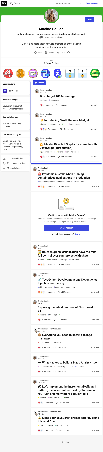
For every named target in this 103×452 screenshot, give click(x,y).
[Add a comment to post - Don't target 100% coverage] (46, 105)
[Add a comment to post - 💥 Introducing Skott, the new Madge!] (48, 129)
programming (59, 366)
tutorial (60, 152)
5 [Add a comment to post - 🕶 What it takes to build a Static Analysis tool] (59, 371)
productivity (54, 100)
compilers (79, 366)
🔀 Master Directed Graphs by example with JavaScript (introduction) (68, 146)
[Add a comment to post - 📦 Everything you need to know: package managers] (44, 347)
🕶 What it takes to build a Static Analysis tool (67, 362)
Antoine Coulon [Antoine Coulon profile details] (46, 90)
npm (40, 342)
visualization (74, 259)
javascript (44, 124)
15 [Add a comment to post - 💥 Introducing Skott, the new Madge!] (66, 129)
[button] (8, 73)
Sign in (77, 234)
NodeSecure (57, 329)
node (64, 124)
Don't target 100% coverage (57, 96)
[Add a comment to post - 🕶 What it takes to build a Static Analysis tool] (44, 371)
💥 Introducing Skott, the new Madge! (64, 120)
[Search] (11, 3)
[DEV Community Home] (4, 3)
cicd (66, 425)
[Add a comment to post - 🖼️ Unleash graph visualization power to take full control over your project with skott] (46, 264)
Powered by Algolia (63, 3)
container (60, 181)
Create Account (66, 228)
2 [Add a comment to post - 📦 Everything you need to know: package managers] (59, 347)
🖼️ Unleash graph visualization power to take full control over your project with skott (67, 253)
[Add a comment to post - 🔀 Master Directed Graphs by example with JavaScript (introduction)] (47, 157)
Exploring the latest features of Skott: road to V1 (67, 309)
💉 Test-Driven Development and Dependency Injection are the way (67, 281)
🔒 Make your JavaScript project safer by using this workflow (68, 419)
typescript (62, 259)
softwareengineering (46, 181)
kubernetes (79, 181)
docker (69, 181)
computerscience (76, 124)
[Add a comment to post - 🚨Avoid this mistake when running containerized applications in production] (46, 186)
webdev (43, 100)
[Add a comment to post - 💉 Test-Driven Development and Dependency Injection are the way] (46, 292)
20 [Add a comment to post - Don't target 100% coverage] (62, 105)
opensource (55, 124)
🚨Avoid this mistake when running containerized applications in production (64, 175)
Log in (78, 3)
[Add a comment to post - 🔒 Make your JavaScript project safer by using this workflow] (45, 430)
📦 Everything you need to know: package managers (65, 336)
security (58, 425)
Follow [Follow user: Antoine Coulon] (89, 20)
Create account (92, 3)
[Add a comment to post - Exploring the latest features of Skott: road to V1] (44, 320)
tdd (40, 287)
